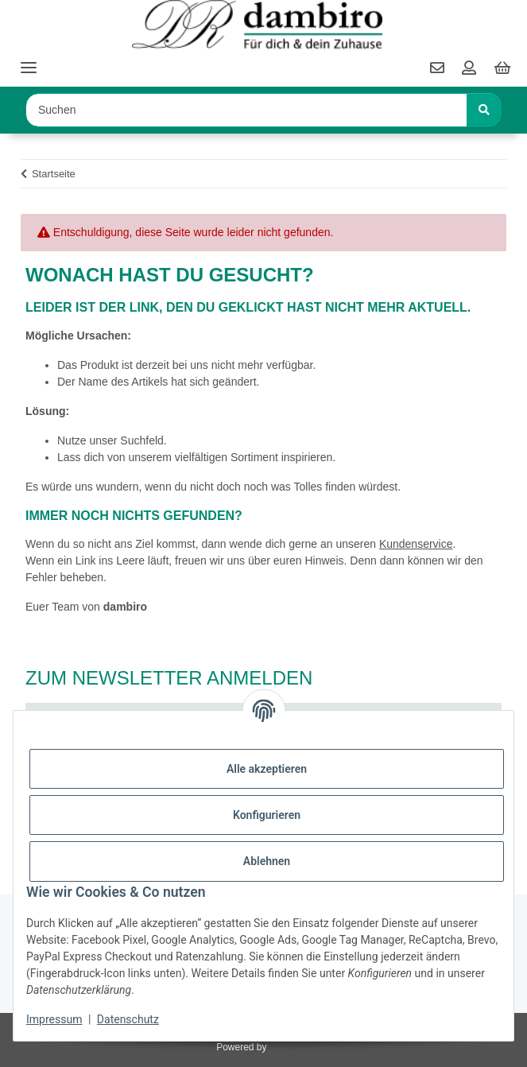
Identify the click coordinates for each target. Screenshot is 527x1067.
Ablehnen (266, 861)
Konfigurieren (266, 815)
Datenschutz (128, 1019)
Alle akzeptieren (267, 768)
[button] (469, 69)
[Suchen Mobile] (246, 110)
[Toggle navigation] (29, 61)
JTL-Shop (290, 1047)
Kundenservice (416, 543)
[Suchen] (484, 110)
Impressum (54, 1019)
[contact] (437, 69)
